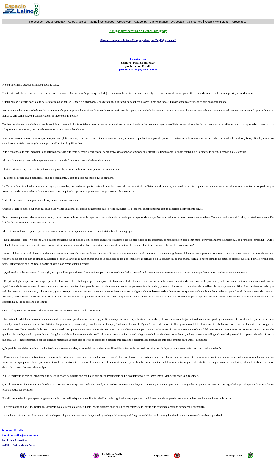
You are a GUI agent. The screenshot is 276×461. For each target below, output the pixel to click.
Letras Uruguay (55, 21)
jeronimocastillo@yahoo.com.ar (138, 69)
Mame (93, 21)
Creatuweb (124, 21)
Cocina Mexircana (216, 21)
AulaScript (140, 21)
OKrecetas (177, 21)
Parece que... (239, 21)
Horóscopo (36, 21)
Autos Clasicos (77, 21)
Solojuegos (107, 21)
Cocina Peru (194, 21)
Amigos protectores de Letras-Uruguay (138, 31)
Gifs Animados (159, 21)
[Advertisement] (159, 9)
